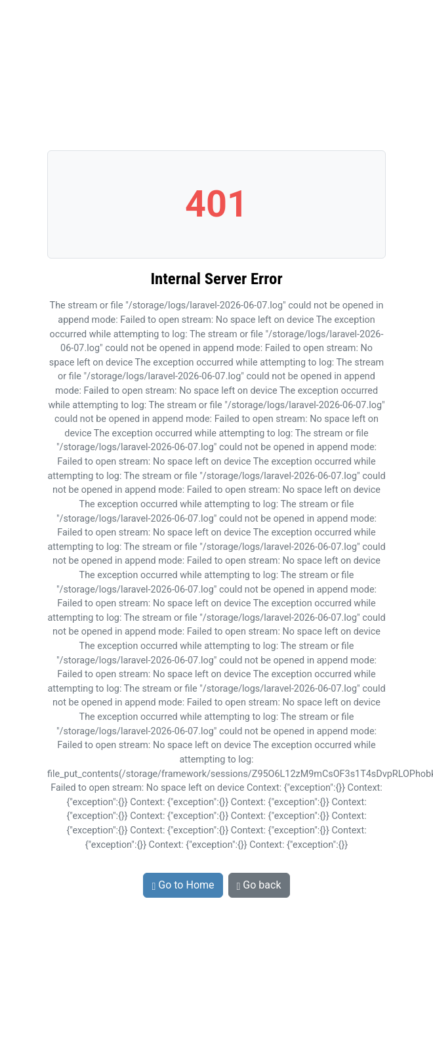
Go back (259, 885)
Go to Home (183, 885)
